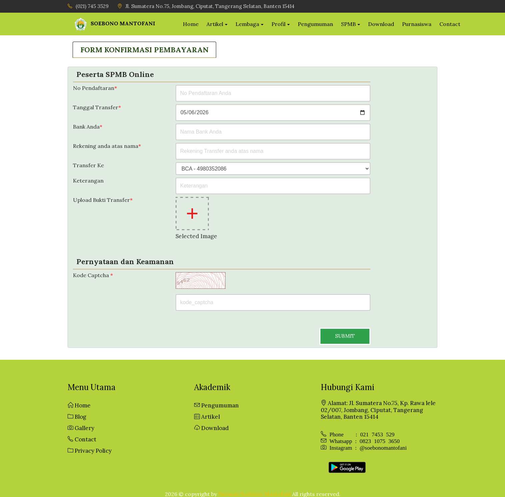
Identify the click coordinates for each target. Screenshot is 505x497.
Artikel (220, 23)
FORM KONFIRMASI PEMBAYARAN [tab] (144, 49)
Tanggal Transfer (97, 107)
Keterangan (88, 180)
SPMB (353, 23)
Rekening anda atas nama (107, 146)
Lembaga (252, 23)
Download (386, 23)
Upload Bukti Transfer (103, 200)
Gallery (81, 427)
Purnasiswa (421, 23)
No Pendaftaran (95, 88)
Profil (283, 23)
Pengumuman (320, 23)
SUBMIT (345, 335)
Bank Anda (87, 126)
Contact (454, 23)
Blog (77, 416)
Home (196, 23)
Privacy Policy (90, 450)
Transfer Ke (88, 165)
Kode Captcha (93, 275)
